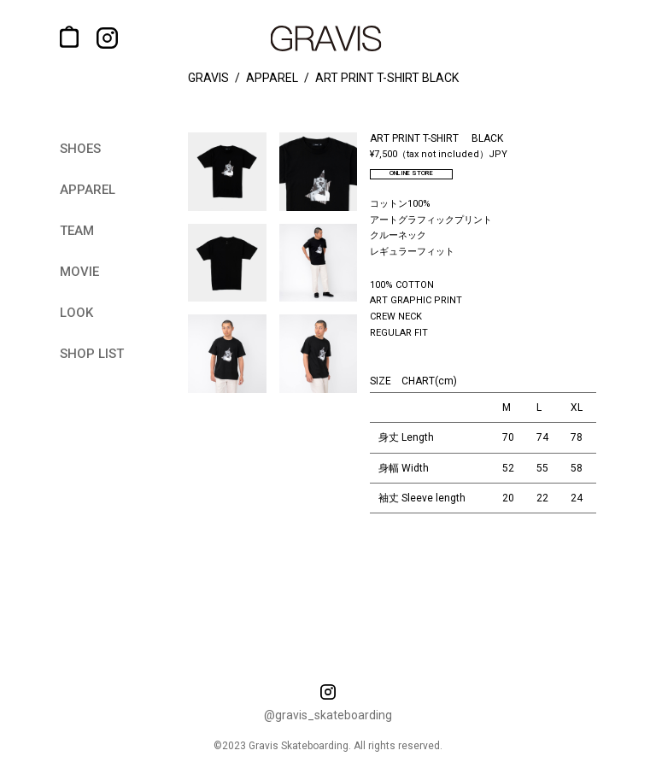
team (77, 230)
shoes (80, 148)
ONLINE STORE (425, 175)
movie (79, 271)
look (76, 312)
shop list (92, 353)
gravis (208, 78)
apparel (87, 189)
